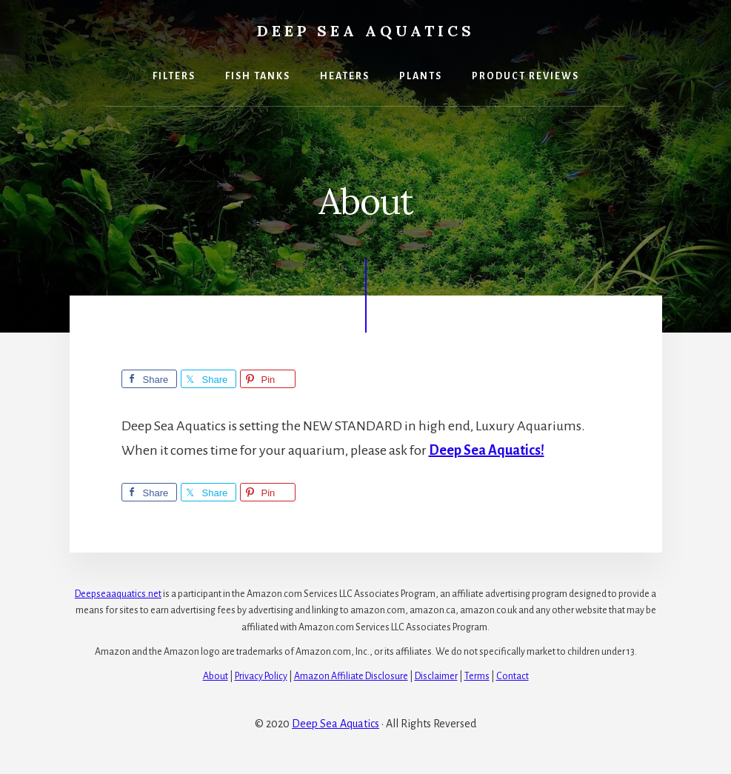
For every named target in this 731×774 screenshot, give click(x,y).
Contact (512, 676)
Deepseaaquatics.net (118, 594)
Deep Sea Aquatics (366, 30)
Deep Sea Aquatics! (486, 450)
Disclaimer (436, 676)
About (215, 676)
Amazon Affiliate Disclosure (351, 676)
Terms (477, 676)
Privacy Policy (261, 676)
